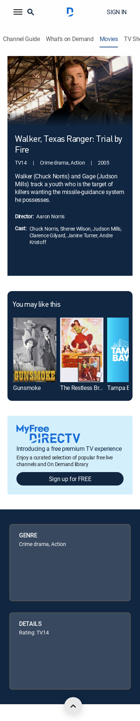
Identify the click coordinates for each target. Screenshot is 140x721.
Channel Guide (21, 39)
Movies (109, 39)
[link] (34, 350)
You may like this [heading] (36, 305)
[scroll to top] (73, 706)
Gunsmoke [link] (26, 388)
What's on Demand (70, 39)
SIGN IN (117, 12)
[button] (17, 11)
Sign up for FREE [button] (70, 479)
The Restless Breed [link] (84, 388)
